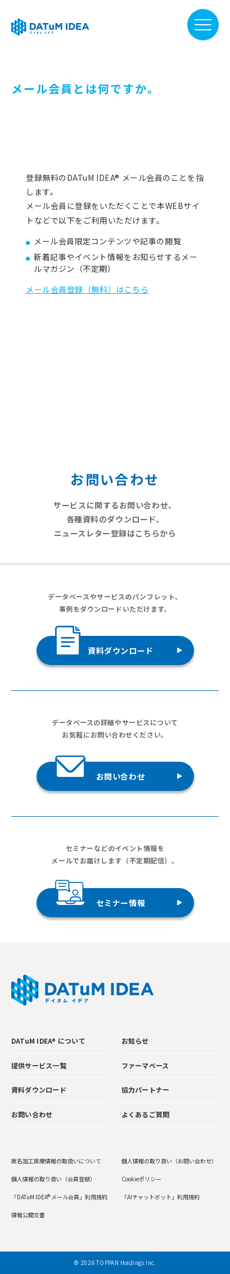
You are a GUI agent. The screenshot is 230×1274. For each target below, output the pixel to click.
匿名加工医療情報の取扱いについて (56, 1161)
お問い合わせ (100, 772)
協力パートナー (145, 1089)
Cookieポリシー (141, 1179)
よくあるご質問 (145, 1114)
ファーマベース (145, 1065)
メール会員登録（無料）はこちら (87, 289)
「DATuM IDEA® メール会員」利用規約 (59, 1197)
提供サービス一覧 (38, 1065)
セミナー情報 (100, 898)
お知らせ (135, 1040)
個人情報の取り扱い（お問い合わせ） (169, 1161)
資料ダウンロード (104, 646)
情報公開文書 (28, 1215)
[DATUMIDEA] (50, 27)
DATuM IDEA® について (48, 1040)
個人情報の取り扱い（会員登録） (53, 1179)
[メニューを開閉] (203, 24)
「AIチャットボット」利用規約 (160, 1197)
